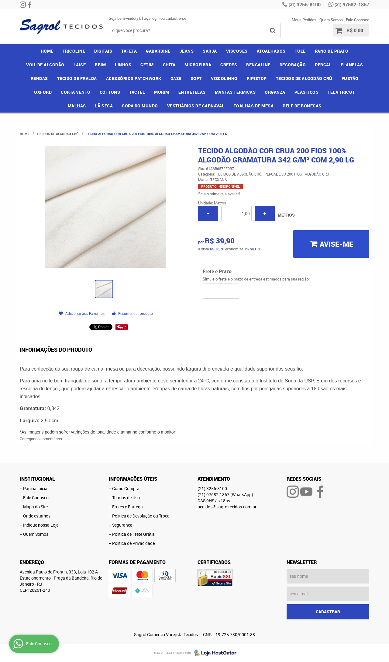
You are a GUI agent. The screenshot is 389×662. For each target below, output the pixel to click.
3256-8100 (305, 4)
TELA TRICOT (341, 92)
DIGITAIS (103, 51)
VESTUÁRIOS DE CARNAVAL (196, 106)
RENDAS (39, 78)
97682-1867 (352, 4)
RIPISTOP (257, 78)
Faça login (151, 18)
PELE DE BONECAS (302, 106)
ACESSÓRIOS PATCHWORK (133, 78)
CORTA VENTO (76, 92)
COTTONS (110, 92)
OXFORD (43, 92)
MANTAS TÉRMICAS (235, 92)
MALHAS (77, 106)
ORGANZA (275, 92)
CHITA (169, 65)
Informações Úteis (133, 479)
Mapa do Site (35, 507)
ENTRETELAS (192, 92)
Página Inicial (35, 488)
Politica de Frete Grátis (133, 534)
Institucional (37, 479)
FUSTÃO (350, 78)
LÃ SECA (104, 106)
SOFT (196, 78)
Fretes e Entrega (127, 507)
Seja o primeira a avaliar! (219, 194)
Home (47, 51)
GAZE (175, 78)
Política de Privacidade (133, 543)
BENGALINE (258, 65)
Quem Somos (331, 20)
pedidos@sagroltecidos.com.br (227, 507)
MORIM (161, 92)
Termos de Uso (126, 497)
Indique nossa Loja (41, 525)
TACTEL (137, 92)
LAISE (80, 65)
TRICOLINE (74, 51)
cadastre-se (176, 18)
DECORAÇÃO (293, 65)
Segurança (122, 525)
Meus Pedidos (304, 20)
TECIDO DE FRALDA (77, 78)
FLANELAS (352, 65)
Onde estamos (36, 516)
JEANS (187, 51)
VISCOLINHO (224, 78)
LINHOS (123, 65)
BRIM (100, 65)
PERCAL (323, 65)
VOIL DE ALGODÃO (45, 65)
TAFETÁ (129, 51)
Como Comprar (126, 488)
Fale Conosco (357, 20)
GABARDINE (158, 51)
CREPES (228, 65)
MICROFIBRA (197, 65)
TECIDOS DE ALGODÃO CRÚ (304, 78)
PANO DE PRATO (332, 51)
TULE (300, 51)
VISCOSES (237, 51)
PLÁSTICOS (306, 92)
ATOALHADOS (271, 51)
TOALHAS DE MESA (254, 106)
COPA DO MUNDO (140, 106)
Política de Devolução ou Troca (141, 516)
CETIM (147, 65)
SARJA (210, 51)
